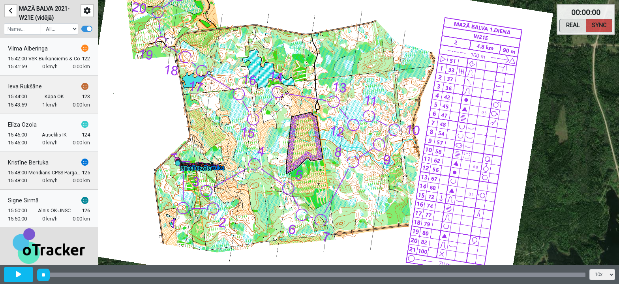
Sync (599, 25)
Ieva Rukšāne (25, 86)
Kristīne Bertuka (28, 162)
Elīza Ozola (22, 124)
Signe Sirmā (23, 200)
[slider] (43, 275)
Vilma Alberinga (28, 48)
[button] (179, 164)
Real (573, 25)
